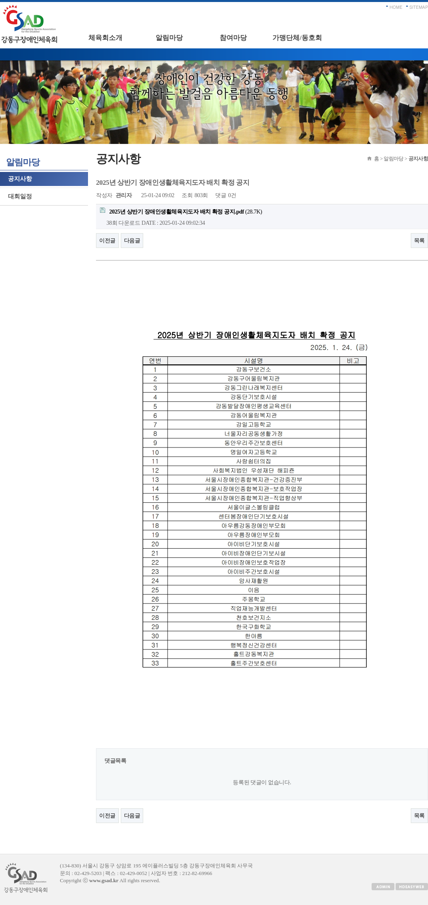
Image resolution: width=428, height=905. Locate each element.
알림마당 (169, 38)
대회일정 (20, 196)
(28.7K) (181, 211)
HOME (396, 7)
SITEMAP (419, 7)
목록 (419, 240)
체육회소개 (105, 38)
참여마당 (233, 38)
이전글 (107, 240)
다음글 (132, 240)
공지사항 (20, 179)
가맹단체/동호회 (297, 38)
